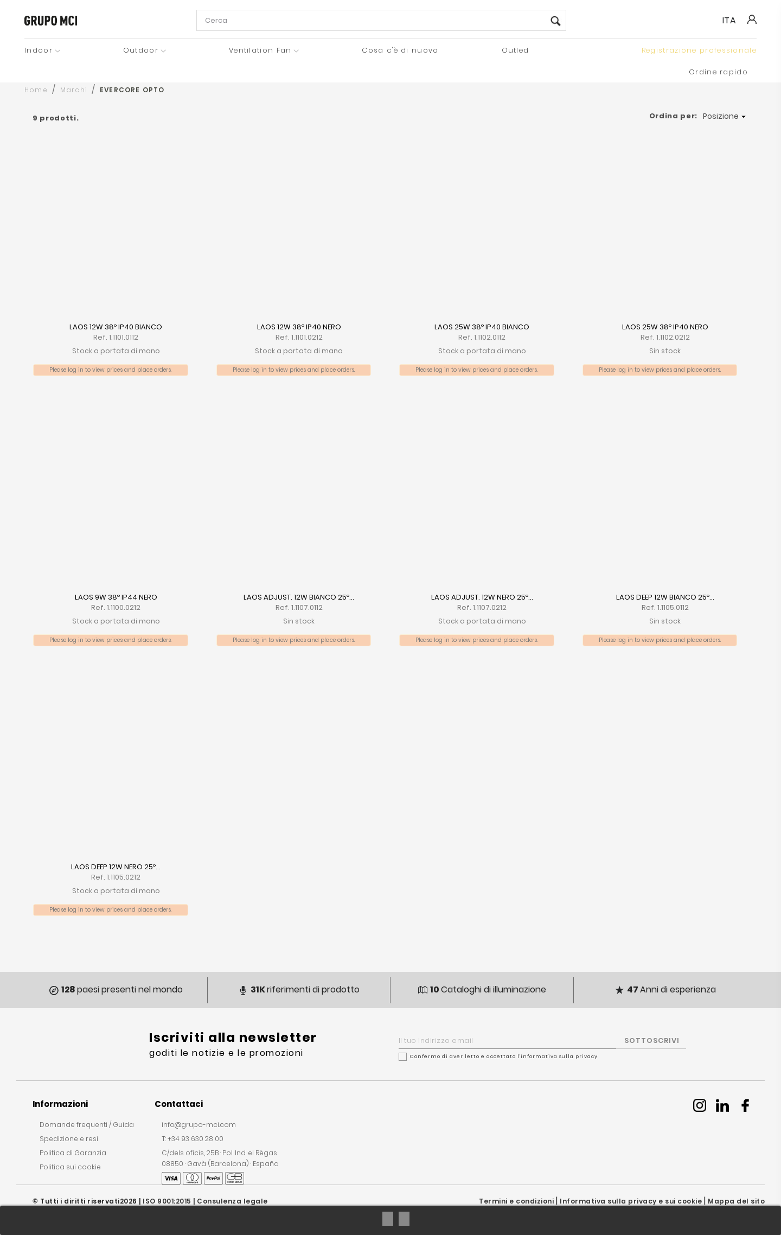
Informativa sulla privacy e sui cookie (631, 1201)
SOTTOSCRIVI (652, 1040)
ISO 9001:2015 (167, 1201)
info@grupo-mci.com (199, 1124)
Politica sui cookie (70, 1167)
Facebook (745, 1105)
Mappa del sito (736, 1201)
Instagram (699, 1105)
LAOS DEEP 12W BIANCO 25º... (665, 597)
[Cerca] (381, 20)
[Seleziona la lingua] (733, 20)
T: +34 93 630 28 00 (192, 1138)
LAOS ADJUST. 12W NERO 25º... (482, 597)
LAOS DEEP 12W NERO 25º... (116, 867)
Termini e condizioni (516, 1201)
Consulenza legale (232, 1201)
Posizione (725, 116)
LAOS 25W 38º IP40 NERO (665, 327)
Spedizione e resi (69, 1138)
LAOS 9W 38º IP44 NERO (116, 597)
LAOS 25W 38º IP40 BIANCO (481, 327)
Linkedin (722, 1105)
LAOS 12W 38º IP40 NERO (299, 327)
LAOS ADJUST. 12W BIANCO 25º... (299, 597)
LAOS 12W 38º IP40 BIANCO (115, 327)
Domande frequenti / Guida (87, 1124)
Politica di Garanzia (73, 1152)
